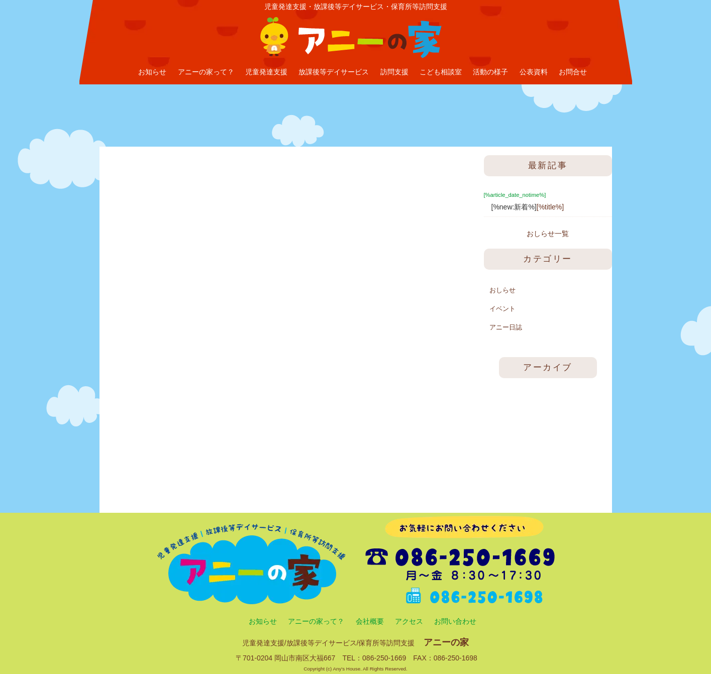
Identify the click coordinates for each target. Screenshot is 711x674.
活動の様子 (490, 72)
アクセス (409, 621)
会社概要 (370, 621)
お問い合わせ (455, 621)
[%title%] (550, 207)
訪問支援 (394, 72)
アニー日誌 (505, 327)
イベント (502, 308)
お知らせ (152, 72)
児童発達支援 (266, 72)
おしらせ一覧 (548, 234)
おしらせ (502, 290)
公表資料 (534, 72)
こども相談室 (441, 72)
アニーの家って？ (206, 72)
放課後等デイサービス (333, 72)
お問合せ (573, 72)
